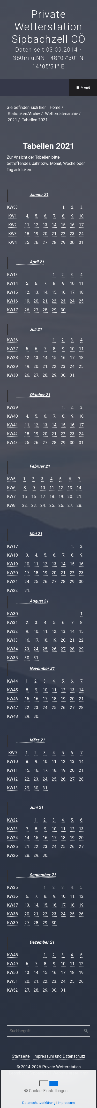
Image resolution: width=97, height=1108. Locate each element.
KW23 (12, 828)
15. (63, 224)
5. (36, 216)
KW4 (12, 242)
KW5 (11, 478)
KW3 (12, 233)
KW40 (12, 416)
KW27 (12, 348)
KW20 (12, 572)
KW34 (12, 649)
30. (72, 242)
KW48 (12, 716)
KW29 (12, 366)
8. (63, 216)
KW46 (12, 698)
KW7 (11, 496)
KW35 (12, 657)
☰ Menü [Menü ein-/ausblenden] (83, 87)
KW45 (12, 690)
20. (45, 233)
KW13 (12, 274)
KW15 (12, 292)
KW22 (12, 590)
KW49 (12, 963)
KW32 (12, 631)
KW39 (12, 407)
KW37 (12, 905)
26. (36, 242)
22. (63, 233)
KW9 (12, 752)
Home (55, 107)
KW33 (12, 640)
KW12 (12, 779)
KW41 (12, 425)
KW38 (12, 913)
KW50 (12, 972)
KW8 (11, 505)
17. (81, 224)
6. (45, 216)
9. (72, 216)
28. (54, 242)
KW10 (12, 761)
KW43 (12, 442)
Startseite (21, 1056)
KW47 (12, 707)
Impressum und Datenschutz (59, 1056)
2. (72, 207)
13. (45, 224)
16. (72, 224)
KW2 (12, 224)
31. (81, 242)
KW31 (12, 622)
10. (81, 216)
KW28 (12, 357)
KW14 (12, 283)
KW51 (12, 981)
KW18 (12, 555)
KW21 (12, 581)
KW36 (12, 896)
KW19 (12, 564)
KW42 (12, 433)
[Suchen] (86, 1031)
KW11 (12, 770)
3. (81, 207)
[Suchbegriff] (48, 1031)
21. (54, 233)
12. (36, 224)
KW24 (12, 837)
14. (54, 224)
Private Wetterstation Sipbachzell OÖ (48, 26)
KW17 (12, 309)
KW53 (12, 207)
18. (27, 233)
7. (54, 216)
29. (63, 242)
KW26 (12, 340)
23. (72, 233)
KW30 (12, 375)
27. (45, 242)
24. (81, 233)
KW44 (12, 681)
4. (27, 216)
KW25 (12, 846)
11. (27, 224)
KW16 (12, 301)
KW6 (11, 487)
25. (27, 242)
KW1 (12, 216)
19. (36, 233)
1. (63, 207)
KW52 (12, 990)
